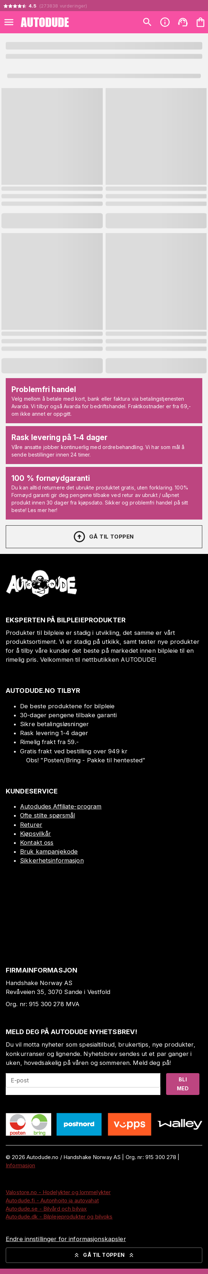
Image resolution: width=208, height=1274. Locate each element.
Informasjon (20, 1165)
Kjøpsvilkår (35, 833)
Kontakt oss (36, 842)
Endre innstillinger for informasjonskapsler (66, 1238)
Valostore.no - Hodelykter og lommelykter (58, 1192)
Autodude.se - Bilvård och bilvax (46, 1208)
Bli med (183, 1083)
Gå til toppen (103, 537)
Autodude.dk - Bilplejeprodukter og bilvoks (59, 1216)
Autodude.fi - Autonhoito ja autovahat (52, 1200)
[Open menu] (9, 22)
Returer (31, 824)
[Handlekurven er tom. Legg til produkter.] (200, 22)
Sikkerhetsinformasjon (52, 860)
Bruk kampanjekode (49, 851)
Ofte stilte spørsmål (47, 815)
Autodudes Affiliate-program (61, 806)
